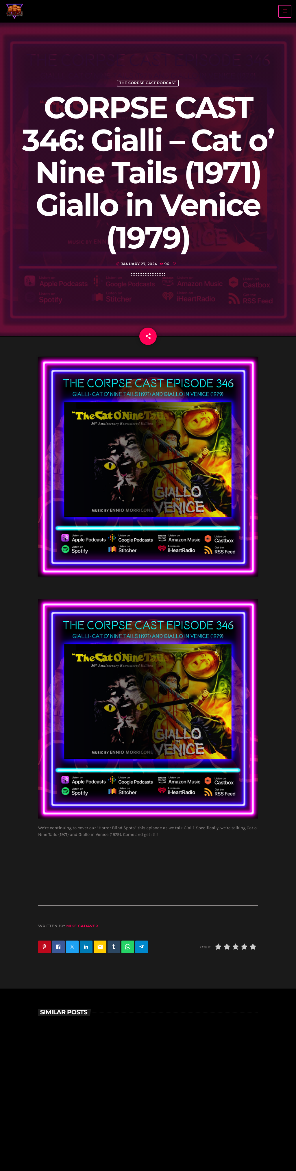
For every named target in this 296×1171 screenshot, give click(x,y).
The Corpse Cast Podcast (147, 83)
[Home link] (15, 11)
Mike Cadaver (82, 926)
